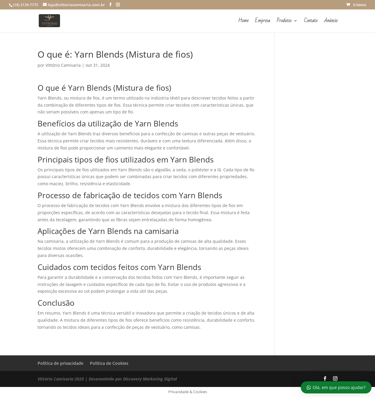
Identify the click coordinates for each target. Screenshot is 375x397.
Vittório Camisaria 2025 (61, 379)
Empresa (262, 22)
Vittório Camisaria (63, 65)
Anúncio (330, 22)
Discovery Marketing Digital (150, 379)
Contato (310, 22)
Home (243, 22)
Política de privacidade (60, 363)
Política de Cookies (109, 363)
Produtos (284, 22)
